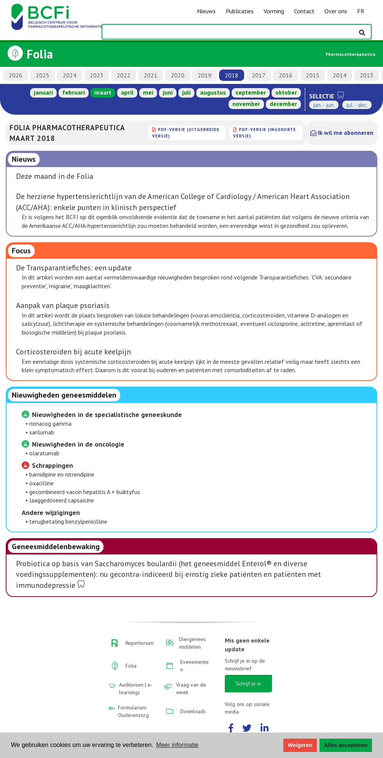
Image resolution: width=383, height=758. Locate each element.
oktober (286, 92)
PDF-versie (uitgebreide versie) (185, 132)
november (246, 103)
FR (360, 11)
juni (168, 92)
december (283, 103)
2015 (312, 75)
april (127, 92)
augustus (213, 92)
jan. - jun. (324, 105)
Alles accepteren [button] (345, 745)
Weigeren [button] (300, 745)
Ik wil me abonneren (341, 132)
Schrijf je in (248, 683)
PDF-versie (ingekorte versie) (264, 132)
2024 (69, 75)
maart (102, 92)
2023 (96, 75)
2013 (366, 75)
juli (186, 92)
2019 (204, 75)
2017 (258, 75)
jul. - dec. (357, 105)
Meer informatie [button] (177, 745)
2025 (42, 75)
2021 (150, 75)
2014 (339, 75)
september (250, 92)
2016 (285, 75)
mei (148, 92)
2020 (177, 75)
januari (43, 92)
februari (73, 92)
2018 (231, 75)
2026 (15, 75)
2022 (123, 75)
